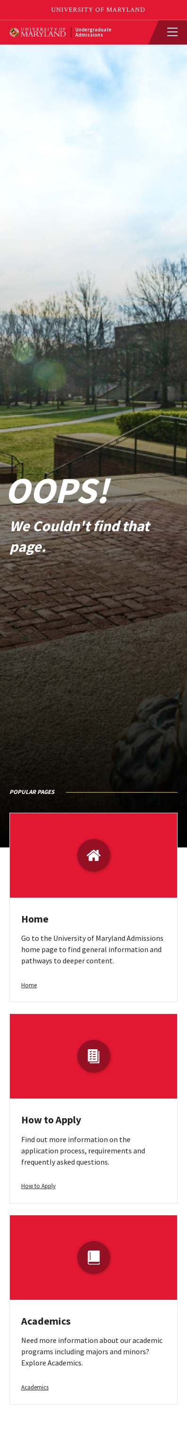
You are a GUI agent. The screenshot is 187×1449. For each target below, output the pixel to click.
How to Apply (51, 1119)
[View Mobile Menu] (168, 32)
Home (35, 918)
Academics (46, 1320)
